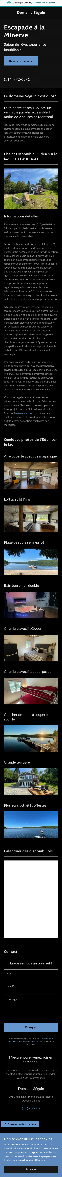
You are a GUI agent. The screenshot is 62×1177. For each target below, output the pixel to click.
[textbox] (31, 973)
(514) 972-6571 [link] (17, 79)
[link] (31, 12)
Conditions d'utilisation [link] (35, 1041)
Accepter (31, 1169)
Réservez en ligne (21, 60)
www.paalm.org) (24, 412)
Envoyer (31, 1027)
